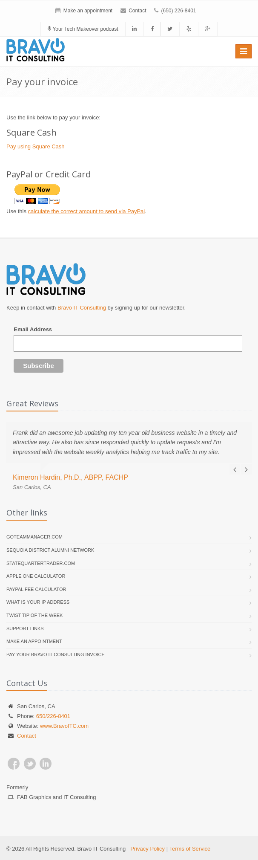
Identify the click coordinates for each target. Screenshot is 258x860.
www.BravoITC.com (64, 726)
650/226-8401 (53, 716)
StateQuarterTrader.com (40, 563)
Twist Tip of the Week (34, 615)
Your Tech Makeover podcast (83, 29)
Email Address (33, 329)
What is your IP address (37, 602)
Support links (25, 628)
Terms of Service (189, 849)
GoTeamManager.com (34, 536)
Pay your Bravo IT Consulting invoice (55, 654)
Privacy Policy (147, 849)
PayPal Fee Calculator (36, 589)
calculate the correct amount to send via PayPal (86, 211)
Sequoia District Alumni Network (50, 550)
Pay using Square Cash (35, 146)
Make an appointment (87, 11)
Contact (137, 11)
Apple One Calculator (35, 576)
